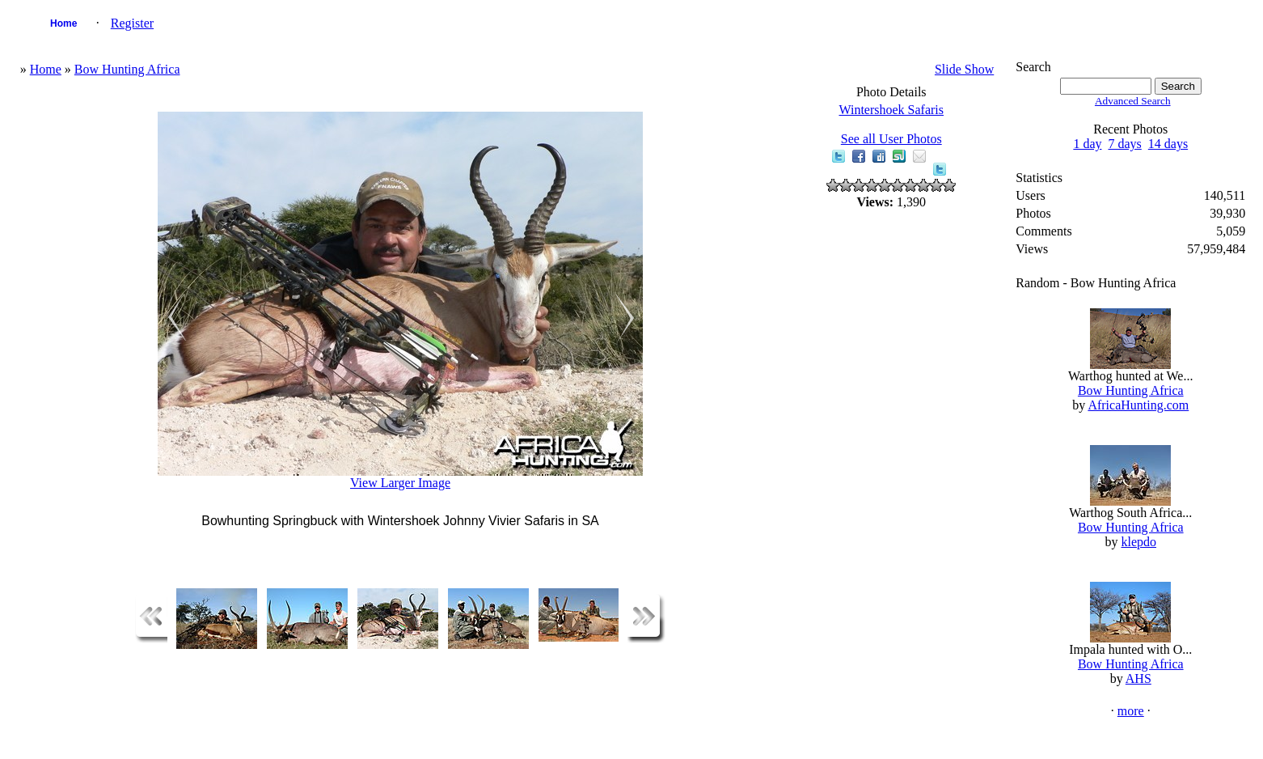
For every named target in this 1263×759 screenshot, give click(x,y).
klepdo (1138, 542)
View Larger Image (400, 483)
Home (63, 23)
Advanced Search (1133, 101)
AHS (1138, 678)
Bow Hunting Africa (127, 69)
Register (132, 23)
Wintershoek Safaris (891, 110)
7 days (1124, 144)
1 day (1087, 144)
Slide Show (964, 69)
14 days (1168, 144)
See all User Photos (891, 139)
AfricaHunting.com (1138, 405)
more (1130, 711)
